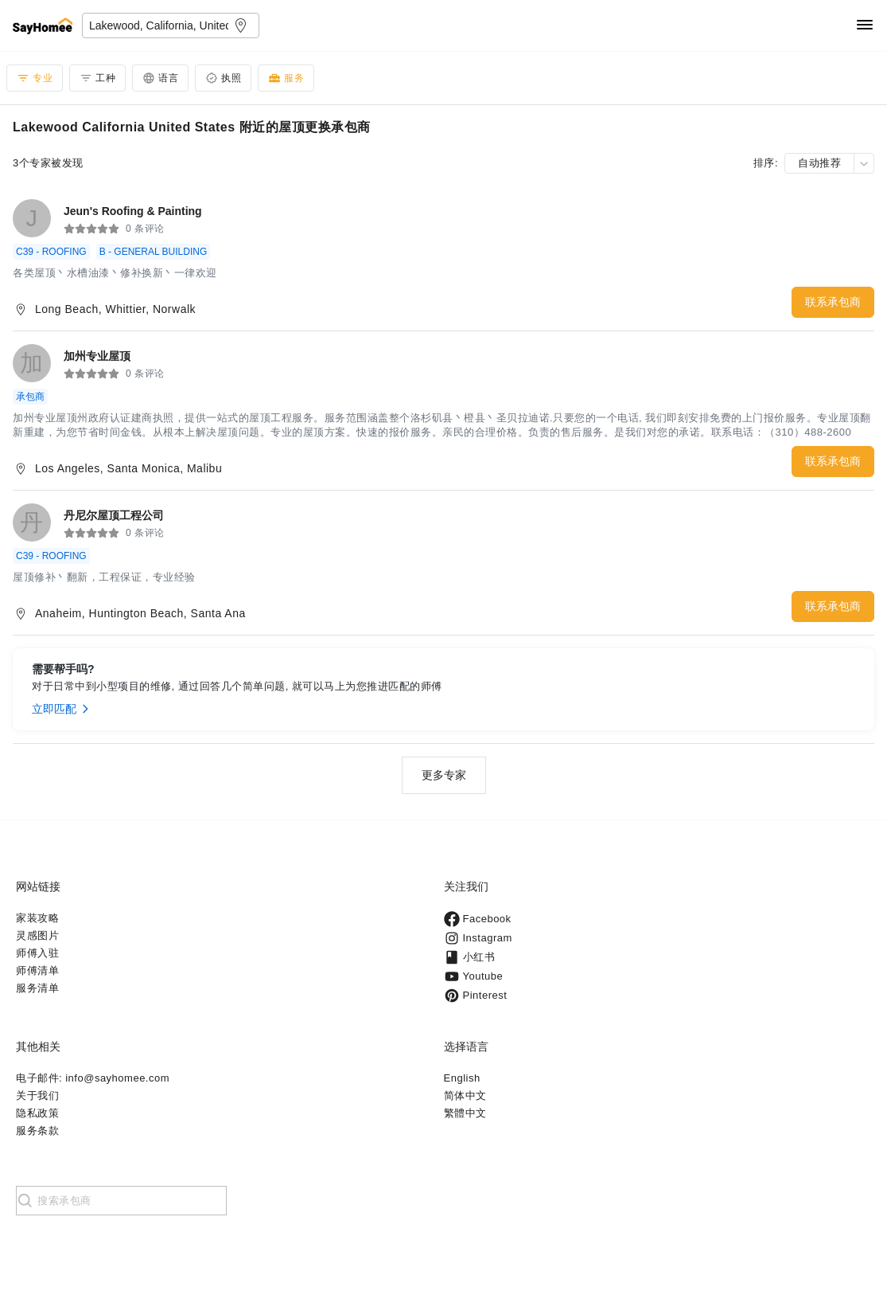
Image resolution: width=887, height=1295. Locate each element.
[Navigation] (864, 26)
